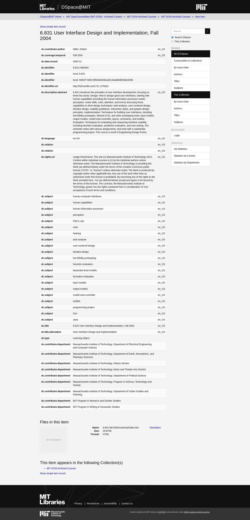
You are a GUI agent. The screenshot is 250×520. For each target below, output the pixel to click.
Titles (176, 81)
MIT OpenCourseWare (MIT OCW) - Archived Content (94, 16)
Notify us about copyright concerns (196, 512)
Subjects (178, 88)
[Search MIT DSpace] (188, 31)
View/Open (155, 427)
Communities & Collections (188, 60)
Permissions (93, 503)
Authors (178, 74)
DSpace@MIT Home (50, 16)
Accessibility (110, 503)
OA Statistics (180, 149)
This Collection (180, 41)
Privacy (78, 503)
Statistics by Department (186, 162)
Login (177, 135)
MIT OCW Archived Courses (141, 16)
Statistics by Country (184, 155)
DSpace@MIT (76, 7)
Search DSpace (181, 37)
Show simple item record (52, 26)
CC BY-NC (161, 512)
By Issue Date (181, 67)
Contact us (127, 503)
